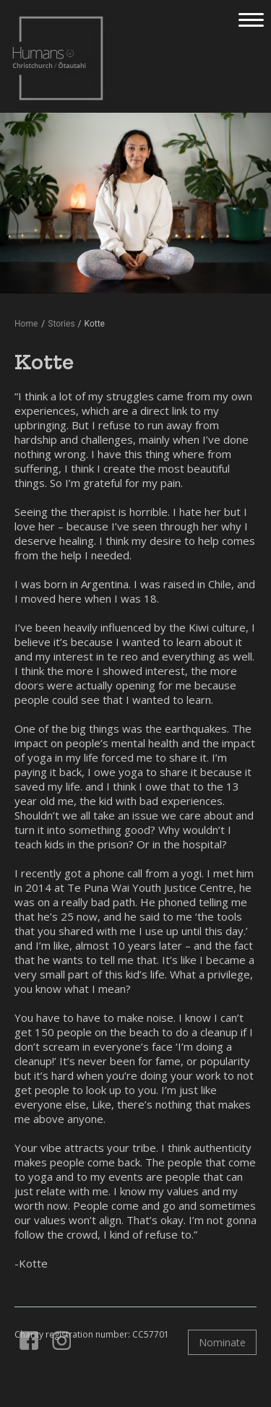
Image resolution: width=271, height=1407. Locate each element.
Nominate (222, 1342)
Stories (61, 324)
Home (26, 324)
